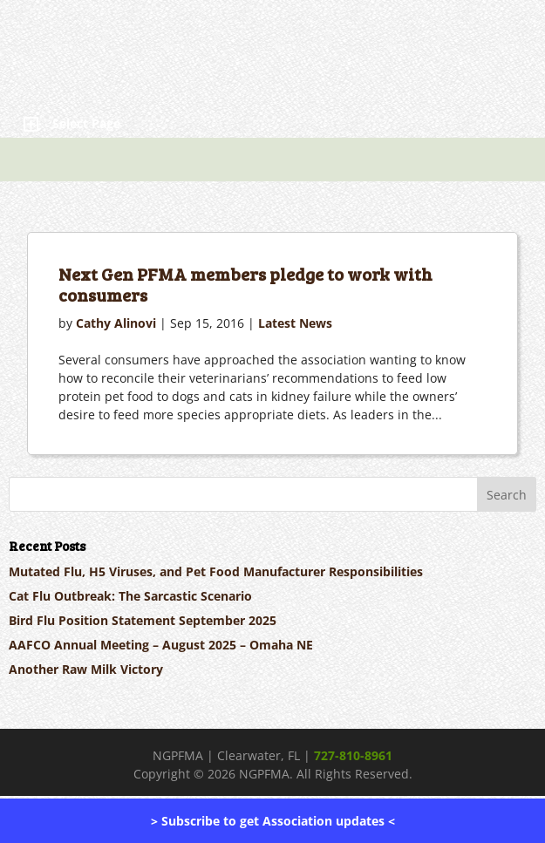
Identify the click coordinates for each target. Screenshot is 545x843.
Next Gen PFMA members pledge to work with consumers (245, 284)
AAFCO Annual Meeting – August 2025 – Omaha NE (161, 644)
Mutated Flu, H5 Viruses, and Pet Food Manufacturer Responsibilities (216, 571)
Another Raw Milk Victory (86, 669)
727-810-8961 (353, 755)
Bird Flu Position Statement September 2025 (142, 620)
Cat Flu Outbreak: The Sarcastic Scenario (130, 596)
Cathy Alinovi (116, 323)
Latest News (295, 323)
